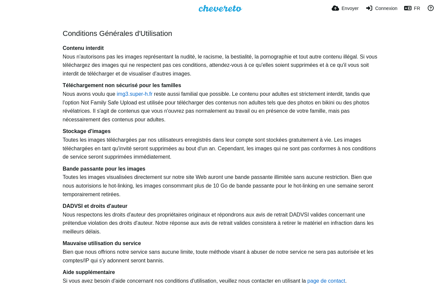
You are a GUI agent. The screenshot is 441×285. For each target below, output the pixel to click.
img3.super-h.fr (135, 94)
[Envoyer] (345, 8)
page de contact (326, 281)
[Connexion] (381, 8)
